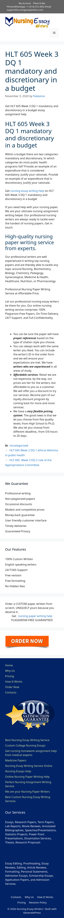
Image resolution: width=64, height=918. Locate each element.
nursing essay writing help (27, 191)
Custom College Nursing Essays (25, 745)
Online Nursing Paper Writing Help (27, 777)
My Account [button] (25, 3)
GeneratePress (32, 912)
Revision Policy (38, 902)
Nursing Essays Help (18, 771)
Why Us (10, 671)
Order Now (12, 687)
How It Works (13, 681)
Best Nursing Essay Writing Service (27, 740)
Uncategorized (19, 445)
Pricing (9, 676)
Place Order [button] (39, 3)
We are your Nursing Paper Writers (27, 791)
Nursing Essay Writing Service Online (28, 766)
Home (9, 665)
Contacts (10, 692)
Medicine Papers (15, 760)
